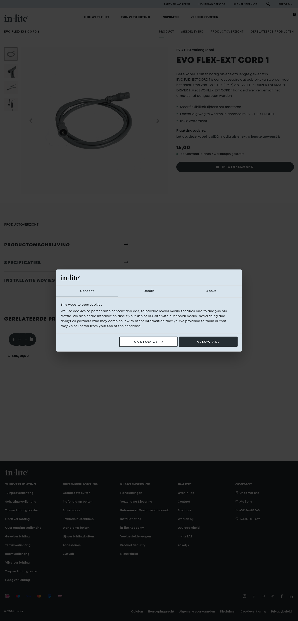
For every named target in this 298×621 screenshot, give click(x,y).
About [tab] (211, 291)
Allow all (208, 341)
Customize (148, 341)
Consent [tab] (87, 291)
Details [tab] (149, 291)
